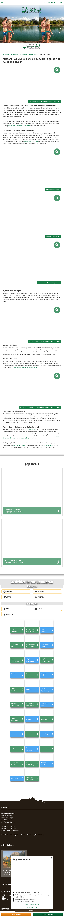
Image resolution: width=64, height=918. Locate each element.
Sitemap (23, 835)
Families (9, 614)
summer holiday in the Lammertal (19, 126)
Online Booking (48, 914)
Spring (9, 591)
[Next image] (59, 27)
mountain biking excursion (26, 438)
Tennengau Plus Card (31, 141)
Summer (41, 591)
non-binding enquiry (19, 445)
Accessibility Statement (34, 835)
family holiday (30, 429)
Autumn (9, 597)
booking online (49, 445)
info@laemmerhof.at (32, 905)
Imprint (16, 835)
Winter (41, 597)
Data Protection (6, 835)
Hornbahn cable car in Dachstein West (24, 368)
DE (61, 2)
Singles (9, 609)
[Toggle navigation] (2, 2)
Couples (41, 609)
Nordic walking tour (9, 438)
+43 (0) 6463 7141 (32, 907)
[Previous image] (5, 27)
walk (57, 436)
